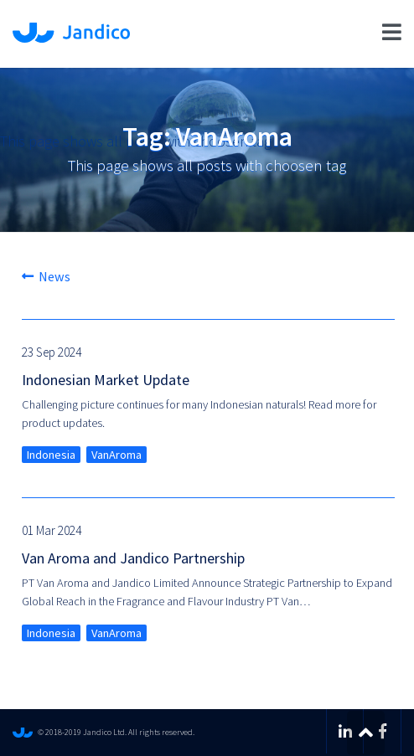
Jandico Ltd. (71, 33)
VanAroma (116, 454)
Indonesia (51, 454)
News (46, 276)
